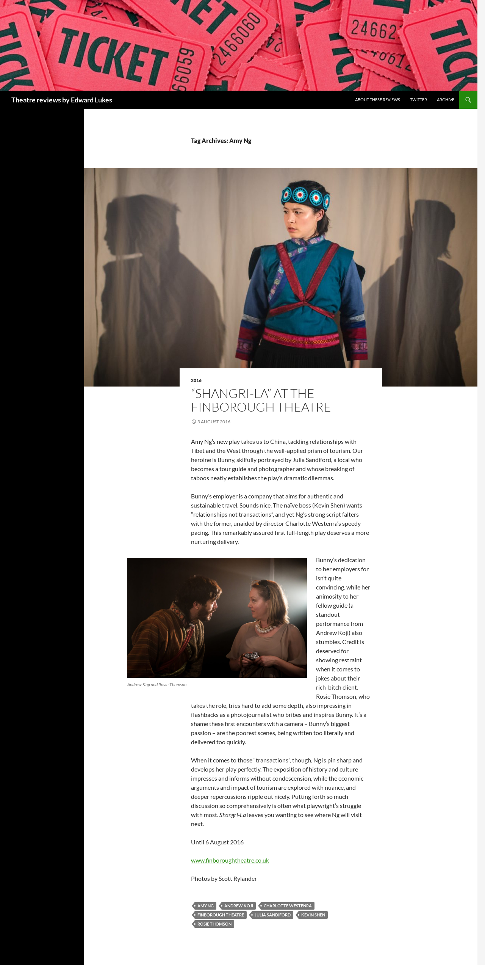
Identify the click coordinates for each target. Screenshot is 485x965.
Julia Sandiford (273, 914)
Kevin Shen (313, 914)
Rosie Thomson (214, 923)
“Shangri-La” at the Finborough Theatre (261, 400)
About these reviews (377, 99)
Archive (445, 99)
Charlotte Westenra (288, 905)
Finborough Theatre (220, 914)
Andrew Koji (238, 905)
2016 (196, 380)
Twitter (418, 99)
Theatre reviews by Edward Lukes (61, 100)
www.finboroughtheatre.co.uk (230, 860)
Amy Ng (205, 905)
